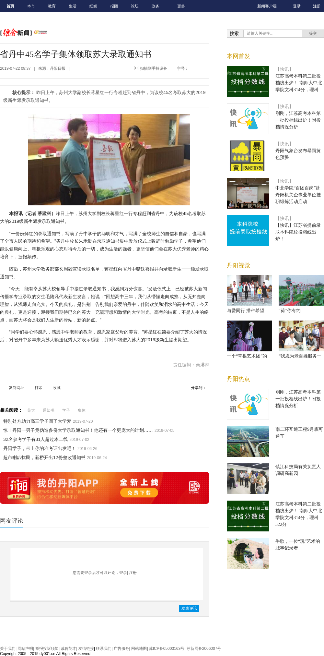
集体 (82, 410)
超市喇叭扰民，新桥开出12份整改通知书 (44, 457)
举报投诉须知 (47, 648)
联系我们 (103, 648)
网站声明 (25, 648)
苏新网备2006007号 (204, 648)
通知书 (48, 410)
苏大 (31, 410)
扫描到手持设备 (153, 68)
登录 (297, 6)
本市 (31, 6)
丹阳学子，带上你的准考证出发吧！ (39, 448)
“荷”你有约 (290, 310)
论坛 (135, 6)
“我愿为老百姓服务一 (300, 356)
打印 (38, 387)
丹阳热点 (238, 379)
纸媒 (93, 6)
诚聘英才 (68, 648)
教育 (52, 6)
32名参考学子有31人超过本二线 (35, 439)
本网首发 (238, 56)
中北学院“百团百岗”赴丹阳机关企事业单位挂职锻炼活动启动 (298, 195)
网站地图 (139, 648)
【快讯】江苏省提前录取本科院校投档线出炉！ (298, 232)
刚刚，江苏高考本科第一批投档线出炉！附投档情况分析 (298, 120)
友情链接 (86, 648)
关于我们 (8, 648)
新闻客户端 (267, 6)
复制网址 (16, 387)
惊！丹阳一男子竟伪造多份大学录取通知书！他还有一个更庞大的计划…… (78, 430)
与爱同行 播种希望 (245, 310)
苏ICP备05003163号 (166, 648)
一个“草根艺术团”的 (247, 356)
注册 (317, 6)
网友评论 (11, 520)
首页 (10, 6)
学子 (66, 410)
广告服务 (121, 648)
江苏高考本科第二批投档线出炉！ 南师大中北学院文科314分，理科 (298, 83)
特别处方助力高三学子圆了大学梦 (37, 421)
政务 (155, 6)
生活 (72, 6)
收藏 (57, 387)
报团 (114, 6)
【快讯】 (284, 69)
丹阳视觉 (238, 265)
